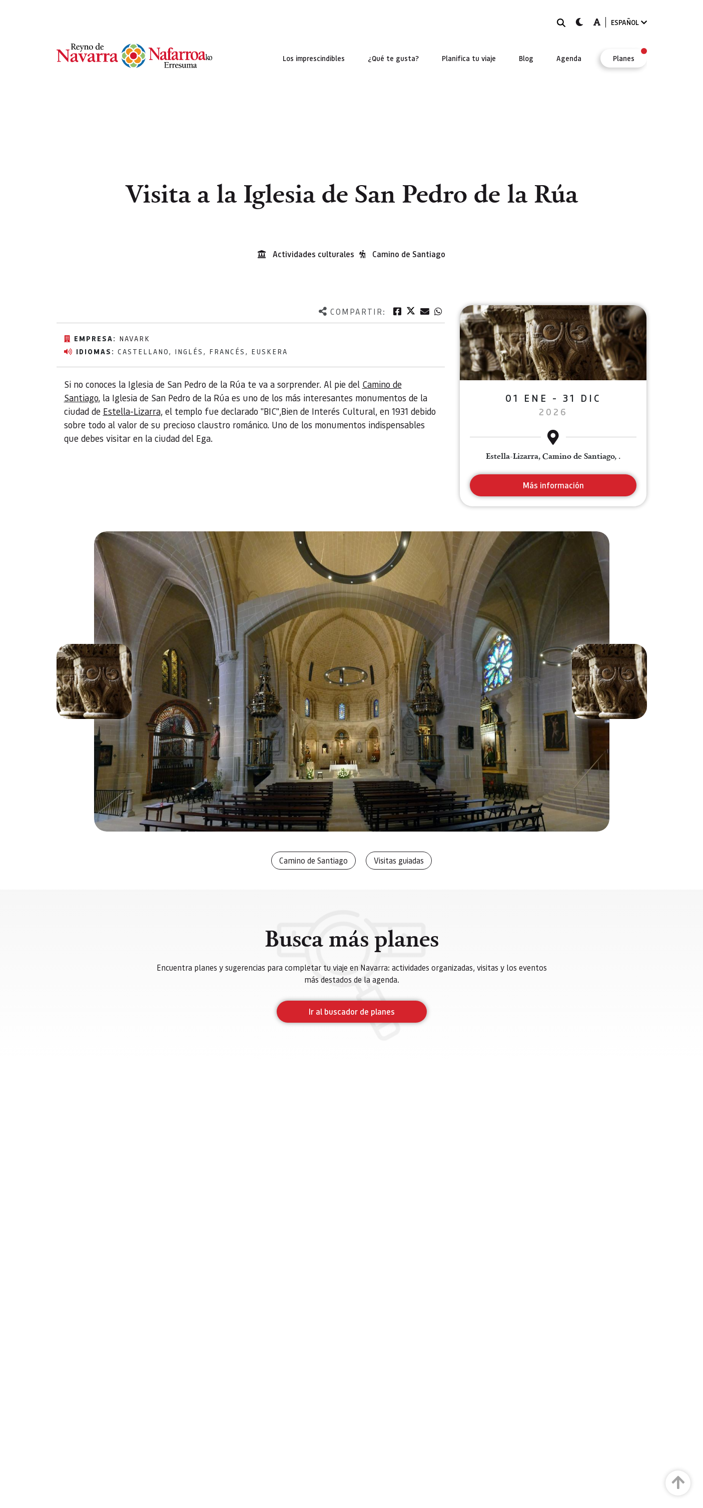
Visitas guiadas (399, 860)
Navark (134, 338)
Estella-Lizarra (132, 411)
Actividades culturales (313, 254)
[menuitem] (314, 58)
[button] (94, 681)
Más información (553, 485)
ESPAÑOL (629, 22)
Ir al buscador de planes (352, 1011)
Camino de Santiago (408, 254)
